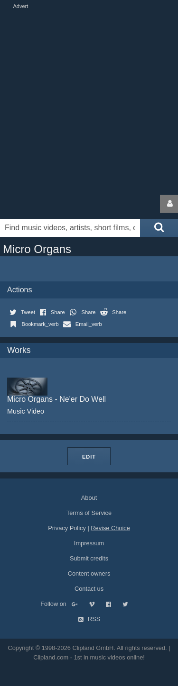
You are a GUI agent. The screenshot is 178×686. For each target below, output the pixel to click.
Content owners (89, 573)
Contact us (89, 588)
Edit (89, 457)
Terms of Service (89, 512)
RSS (89, 619)
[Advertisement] (89, 100)
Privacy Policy (67, 528)
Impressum (89, 543)
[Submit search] (159, 228)
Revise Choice (110, 528)
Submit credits (89, 558)
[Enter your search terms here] (70, 228)
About (89, 497)
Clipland (50, 204)
